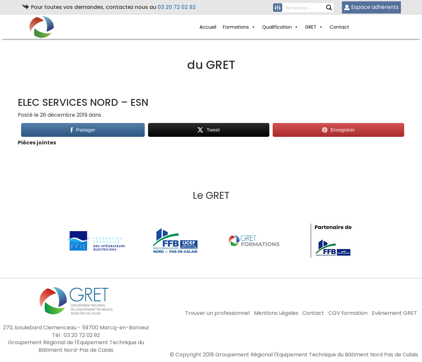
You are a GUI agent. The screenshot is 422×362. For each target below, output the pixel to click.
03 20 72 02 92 (177, 7)
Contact (339, 27)
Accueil (207, 27)
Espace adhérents (371, 7)
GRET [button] (314, 27)
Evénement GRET (394, 313)
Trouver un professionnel (217, 313)
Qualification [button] (280, 27)
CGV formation (348, 313)
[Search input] (306, 8)
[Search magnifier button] (329, 7)
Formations (239, 27)
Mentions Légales (276, 313)
